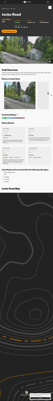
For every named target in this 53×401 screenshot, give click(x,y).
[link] (17, 114)
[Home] (26, 2)
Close (40, 398)
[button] (5, 2)
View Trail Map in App (9, 31)
